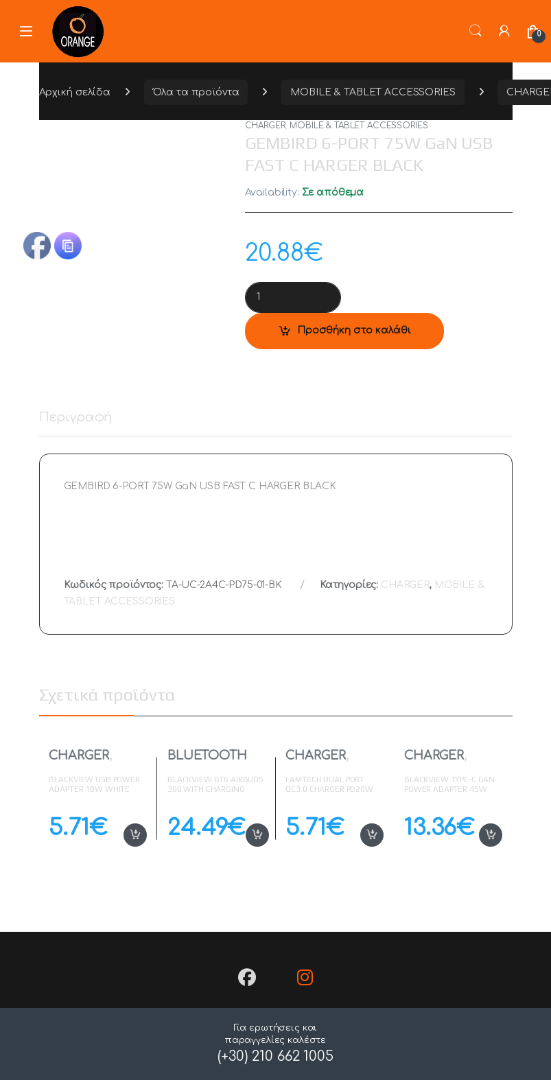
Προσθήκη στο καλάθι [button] (135, 835)
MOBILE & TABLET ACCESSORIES (372, 92)
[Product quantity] (293, 297)
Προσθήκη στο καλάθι (354, 330)
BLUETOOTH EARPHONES (207, 762)
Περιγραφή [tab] (76, 417)
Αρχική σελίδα (74, 92)
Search (475, 30)
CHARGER (265, 125)
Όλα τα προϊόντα (196, 92)
